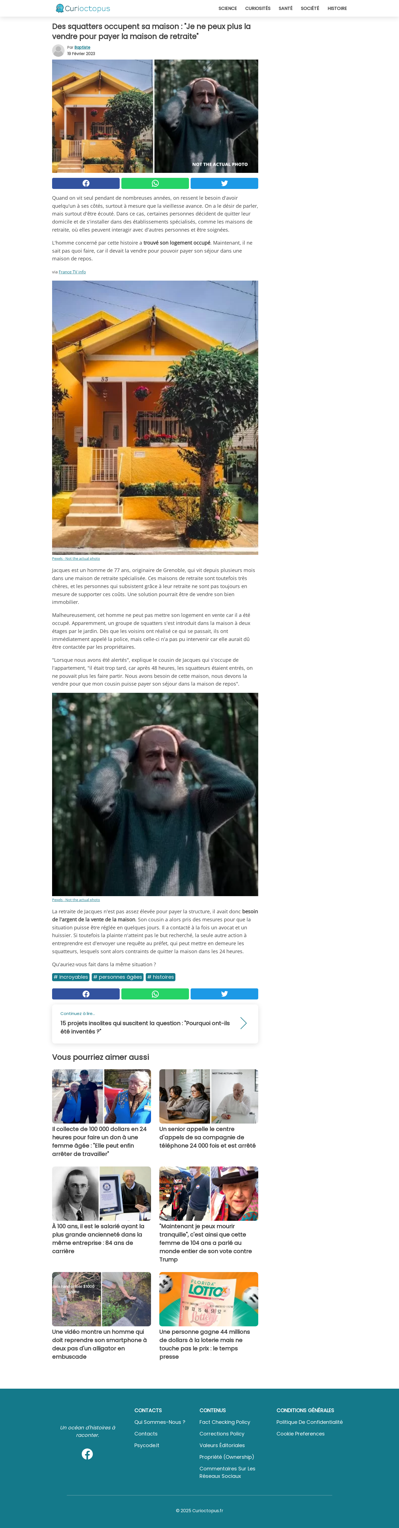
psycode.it (146, 1445)
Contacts (146, 1433)
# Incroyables (70, 976)
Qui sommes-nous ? (159, 1422)
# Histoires (160, 976)
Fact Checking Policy (225, 1422)
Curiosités (257, 8)
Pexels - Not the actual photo (76, 558)
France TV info (72, 272)
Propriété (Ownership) (227, 1456)
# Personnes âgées (117, 976)
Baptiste (82, 47)
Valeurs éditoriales (222, 1445)
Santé (286, 8)
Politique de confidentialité (310, 1422)
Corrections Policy (222, 1433)
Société (310, 8)
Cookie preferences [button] (301, 1433)
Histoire (337, 8)
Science (228, 8)
